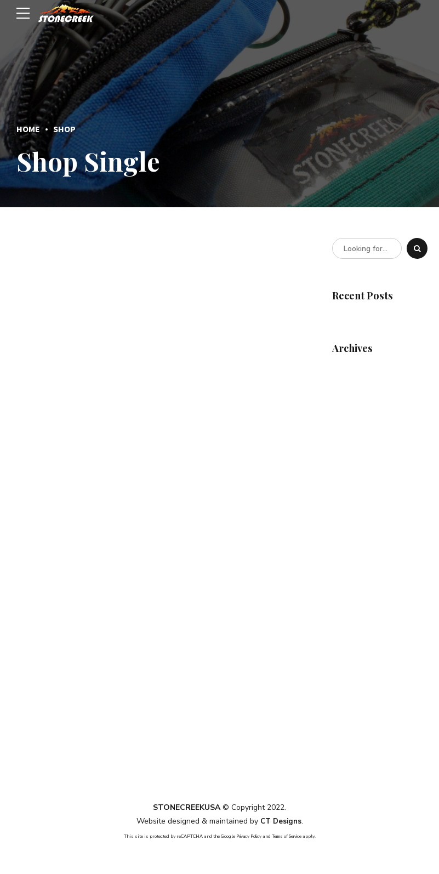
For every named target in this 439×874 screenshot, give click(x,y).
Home (28, 128)
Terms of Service (289, 836)
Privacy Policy (245, 836)
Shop (64, 128)
